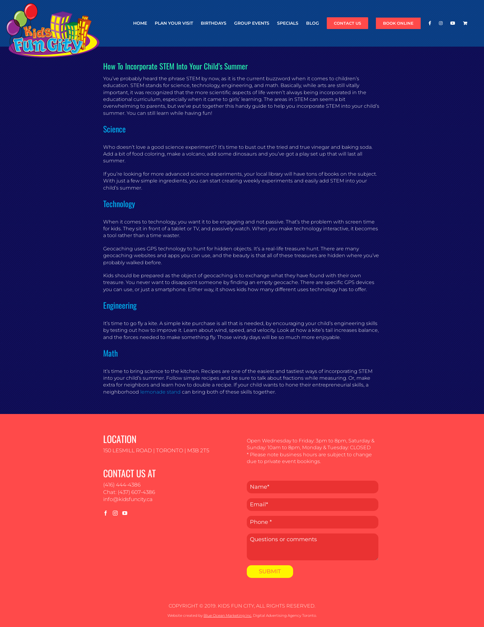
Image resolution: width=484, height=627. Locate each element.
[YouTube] (124, 513)
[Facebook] (105, 513)
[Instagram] (115, 513)
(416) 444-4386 (122, 485)
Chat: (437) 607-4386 (129, 492)
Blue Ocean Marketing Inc (227, 615)
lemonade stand (160, 392)
